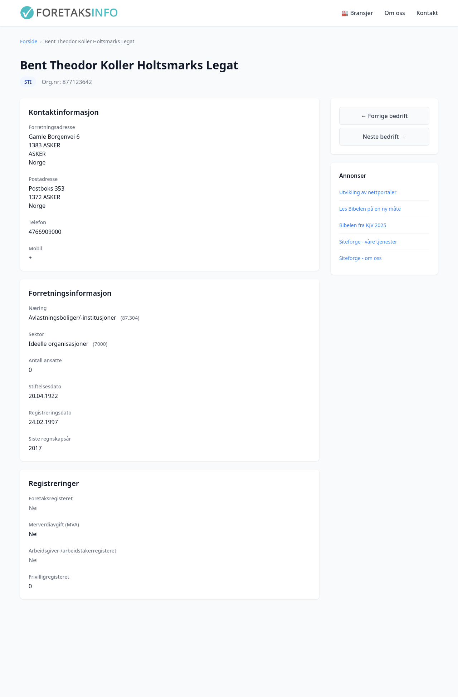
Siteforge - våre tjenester (368, 241)
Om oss (395, 13)
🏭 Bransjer (357, 13)
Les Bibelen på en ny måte (370, 208)
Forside (28, 41)
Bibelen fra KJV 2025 (362, 225)
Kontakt (427, 13)
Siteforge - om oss (360, 258)
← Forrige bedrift (384, 116)
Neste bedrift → (384, 137)
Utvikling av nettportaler (367, 192)
